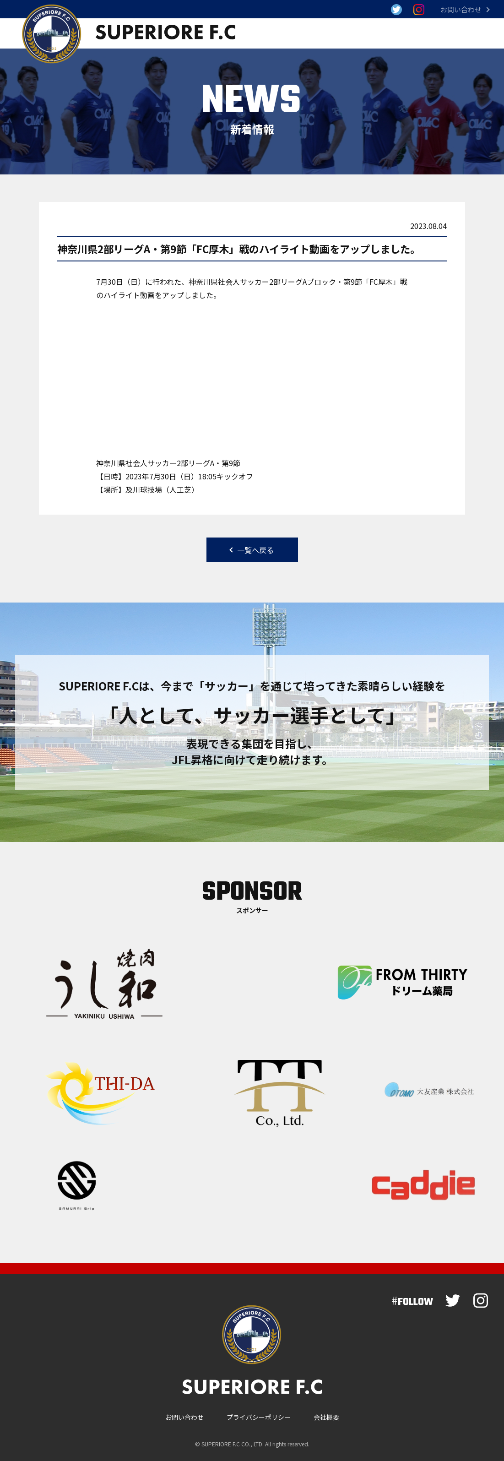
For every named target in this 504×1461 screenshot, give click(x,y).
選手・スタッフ (372, 33)
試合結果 (268, 33)
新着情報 (322, 33)
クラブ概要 (423, 33)
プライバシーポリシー (259, 1412)
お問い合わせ (461, 9)
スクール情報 (472, 33)
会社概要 (326, 1412)
